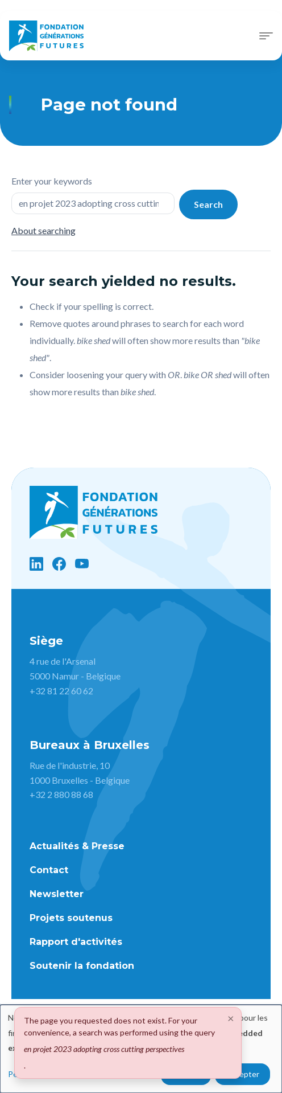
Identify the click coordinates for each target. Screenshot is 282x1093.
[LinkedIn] (36, 564)
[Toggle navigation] (266, 35)
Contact (49, 870)
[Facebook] (59, 564)
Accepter (242, 1074)
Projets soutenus (71, 917)
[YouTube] (82, 564)
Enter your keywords (51, 180)
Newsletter (57, 894)
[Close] (231, 1018)
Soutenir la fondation (82, 965)
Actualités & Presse (77, 846)
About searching (43, 230)
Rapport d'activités (76, 941)
